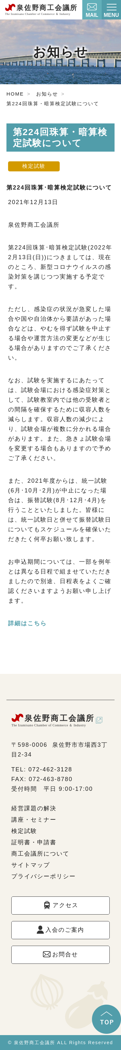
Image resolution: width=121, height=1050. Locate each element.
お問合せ (65, 954)
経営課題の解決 (33, 808)
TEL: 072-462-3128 (41, 769)
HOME (15, 94)
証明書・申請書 (33, 842)
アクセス (65, 905)
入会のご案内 (64, 930)
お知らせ (47, 94)
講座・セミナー (33, 819)
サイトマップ (30, 865)
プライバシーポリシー (43, 876)
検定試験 (24, 831)
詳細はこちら (27, 623)
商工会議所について (40, 853)
